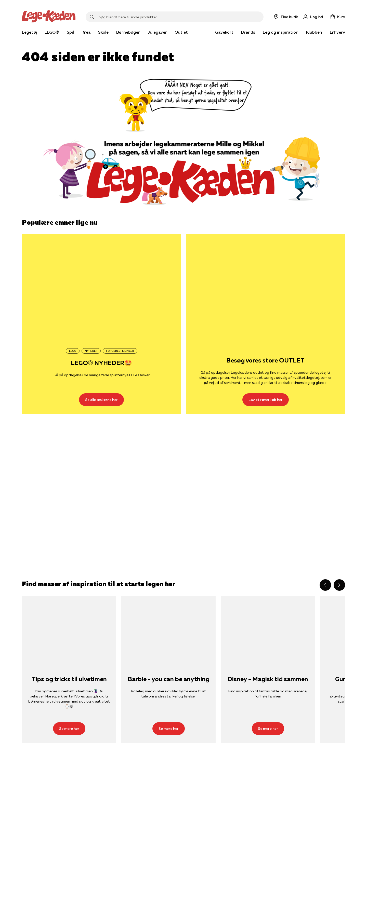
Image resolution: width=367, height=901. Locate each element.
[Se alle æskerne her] (101, 287)
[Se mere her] (69, 627)
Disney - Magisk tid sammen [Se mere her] (268, 679)
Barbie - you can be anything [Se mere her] (168, 679)
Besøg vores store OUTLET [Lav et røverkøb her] (265, 360)
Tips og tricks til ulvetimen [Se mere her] (69, 679)
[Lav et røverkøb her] (265, 287)
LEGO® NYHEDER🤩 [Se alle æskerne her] (101, 363)
